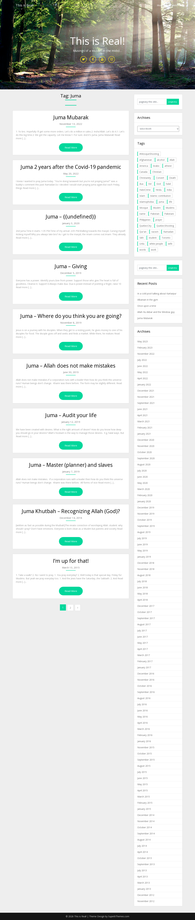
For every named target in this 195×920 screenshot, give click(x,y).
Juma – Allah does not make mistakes (70, 365)
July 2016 (142, 704)
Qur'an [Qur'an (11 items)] (142, 231)
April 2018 (142, 599)
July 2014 (142, 845)
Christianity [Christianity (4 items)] (145, 177)
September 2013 (146, 864)
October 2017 (144, 612)
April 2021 (142, 415)
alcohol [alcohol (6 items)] (161, 159)
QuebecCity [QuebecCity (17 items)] (145, 225)
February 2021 (144, 427)
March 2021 (143, 421)
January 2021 (144, 433)
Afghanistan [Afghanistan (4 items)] (145, 159)
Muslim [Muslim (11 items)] (157, 207)
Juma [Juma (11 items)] (161, 201)
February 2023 (144, 347)
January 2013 (144, 888)
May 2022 (142, 372)
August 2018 (143, 575)
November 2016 (145, 679)
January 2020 (144, 501)
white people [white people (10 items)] (156, 243)
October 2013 (144, 858)
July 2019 (142, 538)
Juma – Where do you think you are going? (70, 315)
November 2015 (145, 747)
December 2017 (145, 605)
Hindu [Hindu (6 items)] (159, 189)
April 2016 (142, 722)
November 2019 (145, 513)
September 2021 (146, 402)
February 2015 (144, 802)
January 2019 (144, 556)
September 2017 (146, 618)
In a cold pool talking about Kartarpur (156, 293)
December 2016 (145, 673)
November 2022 (145, 353)
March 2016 (143, 728)
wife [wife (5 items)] (170, 243)
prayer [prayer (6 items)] (158, 219)
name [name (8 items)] (142, 213)
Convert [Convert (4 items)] (160, 177)
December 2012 (145, 895)
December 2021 (145, 390)
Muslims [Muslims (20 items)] (170, 207)
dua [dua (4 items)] (141, 183)
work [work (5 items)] (153, 249)
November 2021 (145, 396)
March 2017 (143, 655)
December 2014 (145, 815)
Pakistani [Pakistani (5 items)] (169, 213)
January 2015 (144, 808)
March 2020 (143, 489)
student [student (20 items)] (153, 237)
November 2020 (145, 446)
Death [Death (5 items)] (172, 177)
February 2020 (144, 495)
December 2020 (145, 439)
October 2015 (144, 753)
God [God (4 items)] (158, 183)
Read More (71, 147)
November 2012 (145, 901)
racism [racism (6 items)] (154, 231)
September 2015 (146, 759)
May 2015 (142, 784)
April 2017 (142, 649)
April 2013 (142, 876)
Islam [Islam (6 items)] (142, 195)
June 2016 (142, 710)
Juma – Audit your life (71, 415)
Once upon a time (146, 305)
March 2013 (143, 882)
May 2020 (142, 482)
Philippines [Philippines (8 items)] (144, 219)
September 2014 (146, 833)
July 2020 (142, 470)
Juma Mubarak (70, 117)
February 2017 (144, 661)
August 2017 (143, 624)
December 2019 (145, 507)
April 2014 (142, 851)
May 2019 (142, 550)
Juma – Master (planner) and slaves (71, 464)
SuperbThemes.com (118, 916)
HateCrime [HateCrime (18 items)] (145, 189)
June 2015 (142, 778)
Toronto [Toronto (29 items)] (166, 237)
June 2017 (142, 636)
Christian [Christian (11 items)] (156, 171)
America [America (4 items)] (143, 165)
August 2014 (143, 839)
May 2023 (142, 341)
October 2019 (144, 519)
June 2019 (142, 544)
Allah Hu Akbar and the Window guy (156, 312)
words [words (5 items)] (142, 249)
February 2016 (144, 735)
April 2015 (142, 790)
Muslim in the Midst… (168, 5)
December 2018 (145, 562)
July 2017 (142, 630)
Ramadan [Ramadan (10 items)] (168, 231)
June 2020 (142, 476)
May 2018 (142, 593)
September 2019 (146, 525)
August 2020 (143, 464)
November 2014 (145, 821)
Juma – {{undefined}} (71, 216)
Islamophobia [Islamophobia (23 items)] (146, 201)
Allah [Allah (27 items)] (172, 159)
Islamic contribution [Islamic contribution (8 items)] (160, 195)
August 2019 (143, 532)
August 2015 (143, 765)
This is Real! (25, 5)
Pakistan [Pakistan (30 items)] (154, 213)
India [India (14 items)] (169, 189)
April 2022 (142, 378)
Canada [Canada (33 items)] (143, 171)
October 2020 (144, 452)
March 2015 (143, 796)
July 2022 (142, 359)
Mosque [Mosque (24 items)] (143, 207)
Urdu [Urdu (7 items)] (141, 243)
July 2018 (142, 581)
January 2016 (144, 741)
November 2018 (145, 569)
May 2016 (142, 716)
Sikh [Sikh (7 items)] (141, 237)
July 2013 (142, 870)
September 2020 (146, 458)
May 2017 (142, 642)
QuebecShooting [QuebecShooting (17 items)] (165, 225)
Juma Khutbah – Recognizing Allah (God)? (71, 511)
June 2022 (142, 366)
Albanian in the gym (147, 299)
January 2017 (144, 667)
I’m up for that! (71, 560)
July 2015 (142, 772)
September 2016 (146, 692)
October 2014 (144, 827)
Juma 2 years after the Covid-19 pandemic (71, 166)
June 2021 (142, 409)
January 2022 (144, 384)
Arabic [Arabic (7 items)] (156, 165)
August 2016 (143, 698)
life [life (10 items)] (170, 201)
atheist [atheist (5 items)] (168, 165)
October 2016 (144, 685)
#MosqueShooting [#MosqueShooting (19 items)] (149, 153)
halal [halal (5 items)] (168, 183)
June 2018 (142, 587)
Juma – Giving (71, 266)
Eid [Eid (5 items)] (149, 183)
